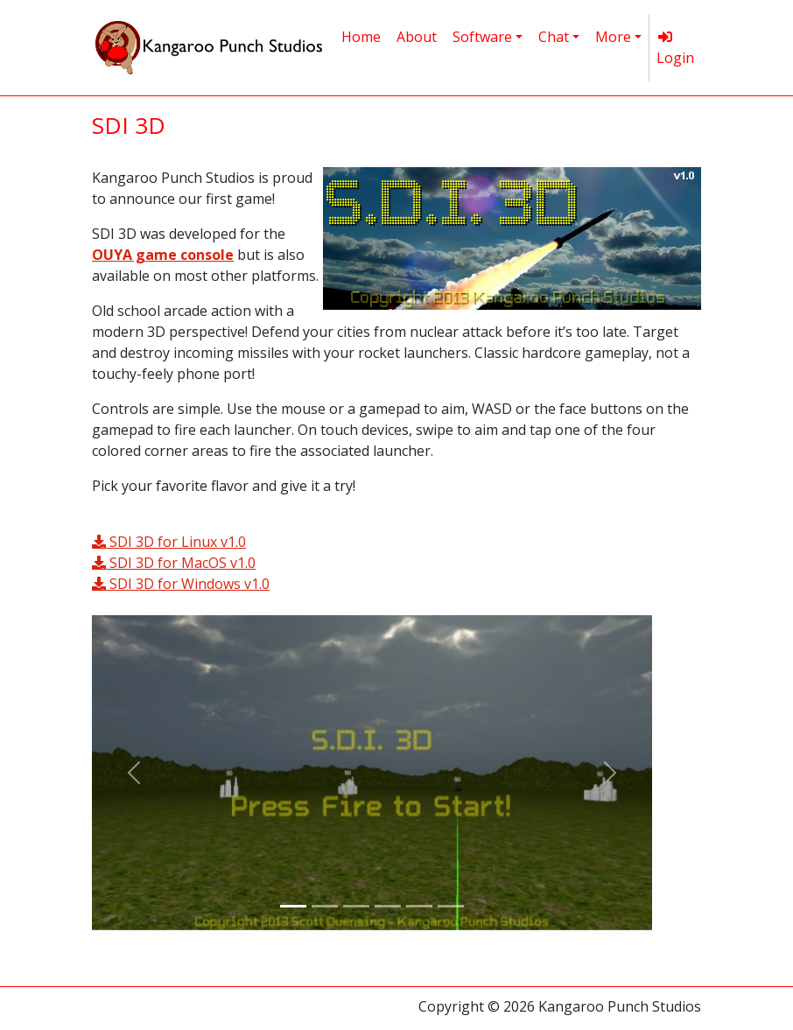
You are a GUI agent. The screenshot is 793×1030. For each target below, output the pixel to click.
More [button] (613, 36)
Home (361, 36)
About (416, 36)
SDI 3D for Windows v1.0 (181, 583)
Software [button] (482, 36)
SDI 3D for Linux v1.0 (169, 541)
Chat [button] (553, 36)
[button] (134, 772)
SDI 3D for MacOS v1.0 (174, 562)
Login (675, 48)
